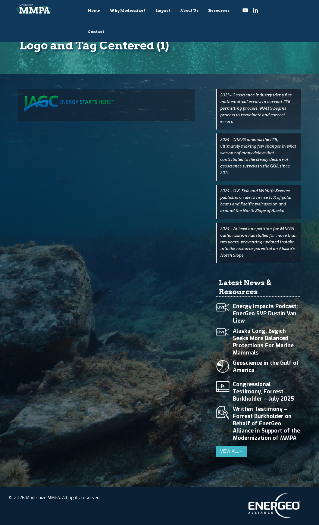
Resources (219, 10)
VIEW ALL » (231, 451)
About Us (189, 10)
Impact (162, 10)
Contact (96, 31)
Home (94, 10)
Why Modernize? (128, 10)
